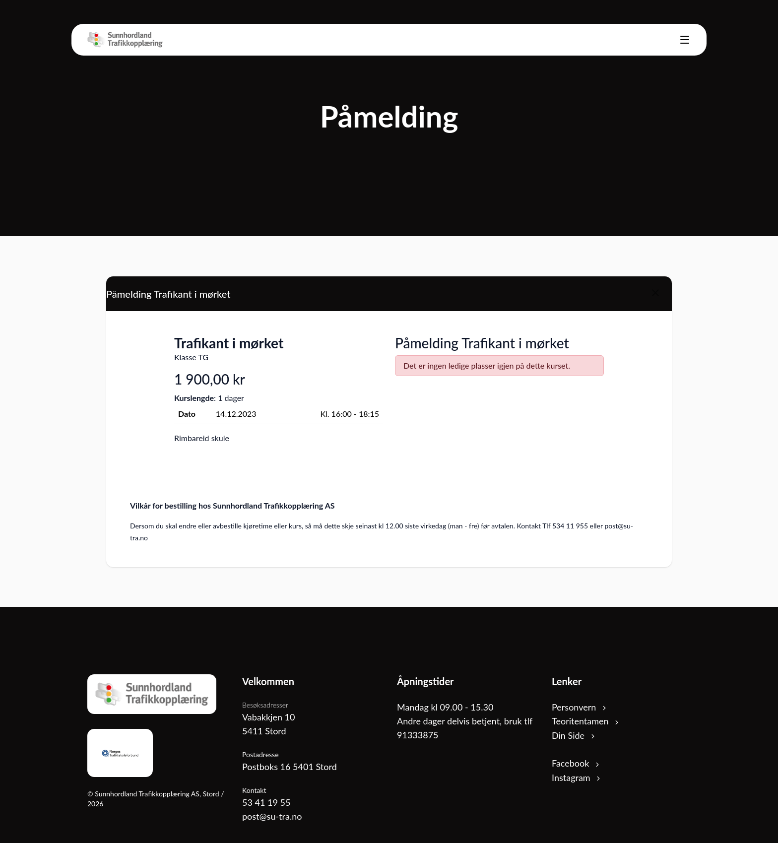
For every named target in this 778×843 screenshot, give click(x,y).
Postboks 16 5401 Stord (289, 766)
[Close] (655, 293)
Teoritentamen (586, 720)
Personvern (580, 707)
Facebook (576, 763)
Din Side (574, 735)
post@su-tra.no (272, 816)
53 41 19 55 (266, 802)
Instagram (577, 777)
